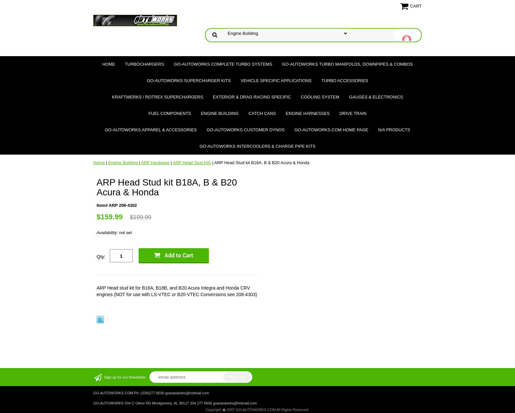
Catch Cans (262, 113)
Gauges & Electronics (376, 97)
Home (108, 64)
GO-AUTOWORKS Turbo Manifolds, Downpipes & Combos (347, 64)
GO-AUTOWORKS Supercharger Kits (189, 80)
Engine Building (220, 113)
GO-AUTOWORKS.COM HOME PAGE (331, 129)
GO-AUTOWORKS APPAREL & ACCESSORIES (151, 129)
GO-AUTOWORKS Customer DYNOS (245, 129)
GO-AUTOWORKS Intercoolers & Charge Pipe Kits (258, 146)
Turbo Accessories (344, 80)
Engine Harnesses (308, 113)
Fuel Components (169, 113)
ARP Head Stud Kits (192, 162)
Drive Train (353, 113)
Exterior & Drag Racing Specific (252, 97)
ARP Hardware (155, 162)
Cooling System (320, 97)
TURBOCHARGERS (144, 64)
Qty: (101, 256)
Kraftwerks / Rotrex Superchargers (157, 97)
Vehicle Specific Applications (276, 80)
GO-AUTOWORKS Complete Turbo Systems (223, 64)
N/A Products (394, 129)
